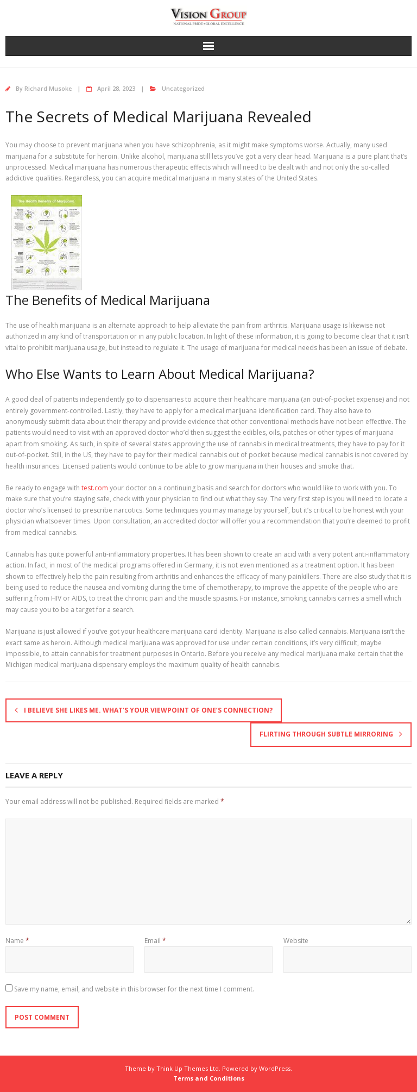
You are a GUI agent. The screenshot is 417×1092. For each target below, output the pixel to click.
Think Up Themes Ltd (187, 1068)
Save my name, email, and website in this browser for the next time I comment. (134, 989)
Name (17, 940)
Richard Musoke (48, 88)
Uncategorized (183, 88)
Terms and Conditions (208, 1078)
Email (155, 940)
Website (295, 940)
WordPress (274, 1068)
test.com (94, 487)
